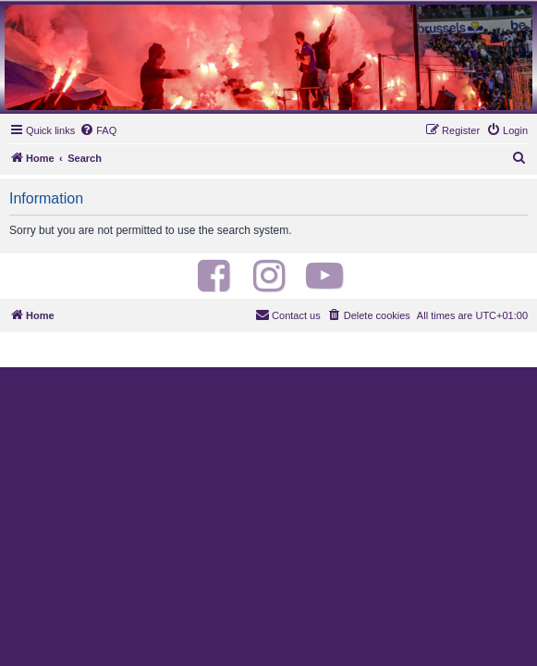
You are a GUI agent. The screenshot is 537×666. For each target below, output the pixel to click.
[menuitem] (97, 130)
